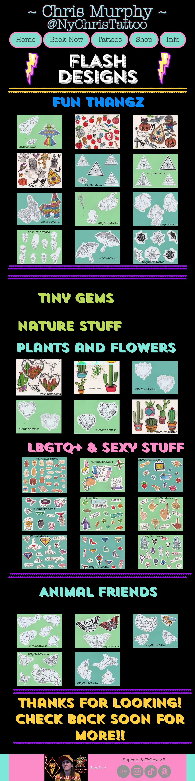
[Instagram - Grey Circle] (137, 771)
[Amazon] (164, 771)
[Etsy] (123, 771)
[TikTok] (150, 771)
